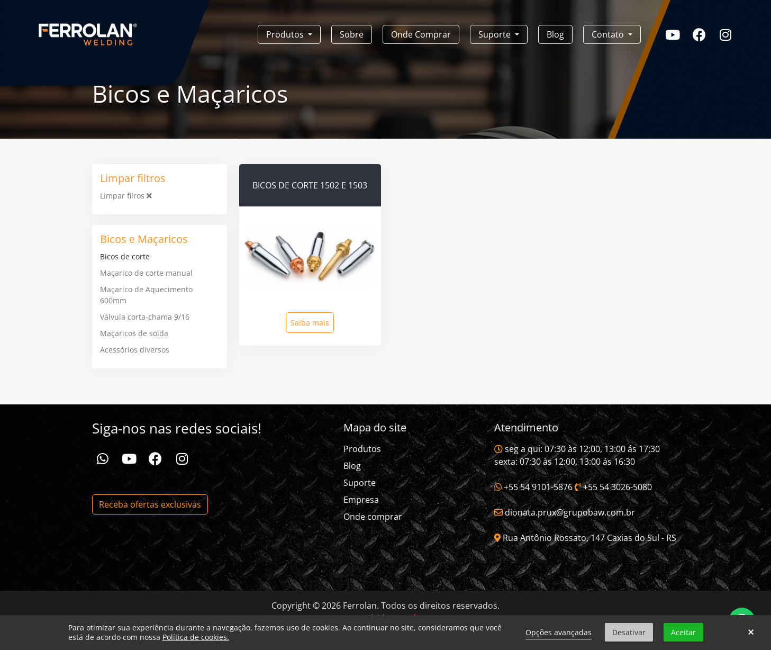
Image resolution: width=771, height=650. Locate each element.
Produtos (362, 449)
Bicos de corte (125, 256)
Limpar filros (126, 196)
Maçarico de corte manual (146, 273)
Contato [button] (609, 34)
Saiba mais (310, 323)
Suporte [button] (495, 34)
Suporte (359, 483)
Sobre (352, 34)
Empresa (361, 499)
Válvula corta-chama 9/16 (144, 317)
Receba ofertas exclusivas (150, 504)
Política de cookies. (195, 637)
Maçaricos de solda (134, 333)
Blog (555, 34)
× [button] (751, 632)
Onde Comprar (421, 34)
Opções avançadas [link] (558, 632)
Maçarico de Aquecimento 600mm (146, 294)
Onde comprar (372, 516)
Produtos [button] (286, 34)
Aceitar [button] (683, 632)
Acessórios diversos (134, 350)
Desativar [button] (629, 632)
